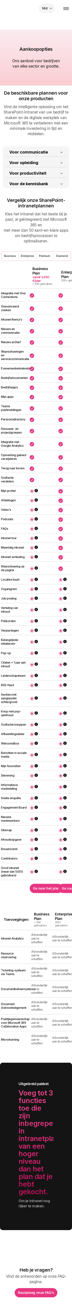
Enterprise (27, 255)
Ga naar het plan (46, 888)
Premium (44, 255)
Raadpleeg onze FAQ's (36, 1293)
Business (10, 255)
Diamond (62, 255)
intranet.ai (27, 8)
